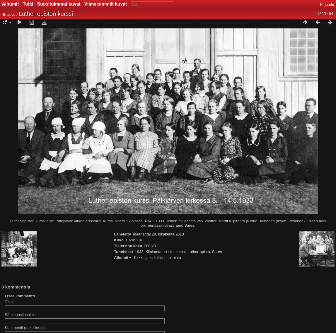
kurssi (180, 252)
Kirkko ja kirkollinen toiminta (157, 257)
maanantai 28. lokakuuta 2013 (158, 234)
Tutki (28, 3)
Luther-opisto (199, 252)
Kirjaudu (327, 4)
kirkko (168, 252)
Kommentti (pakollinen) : (25, 327)
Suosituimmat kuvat (59, 3)
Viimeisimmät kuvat (105, 3)
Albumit (10, 3)
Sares (217, 252)
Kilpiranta (153, 252)
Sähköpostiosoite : (20, 314)
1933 (139, 252)
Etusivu (9, 14)
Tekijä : (10, 302)
